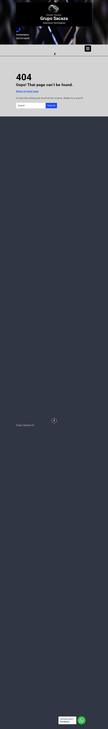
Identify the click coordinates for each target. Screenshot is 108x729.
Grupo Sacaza (54, 18)
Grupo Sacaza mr (25, 425)
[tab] (88, 48)
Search (51, 105)
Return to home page (27, 91)
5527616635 (29, 38)
